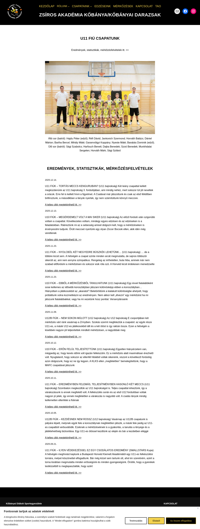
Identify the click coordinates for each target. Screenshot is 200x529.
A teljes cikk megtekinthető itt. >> (63, 204)
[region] (100, 518)
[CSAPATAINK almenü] (91, 6)
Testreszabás (136, 520)
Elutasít (156, 520)
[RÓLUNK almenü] (69, 6)
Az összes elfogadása (181, 520)
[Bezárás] (198, 508)
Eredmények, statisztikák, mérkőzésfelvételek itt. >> (100, 50)
